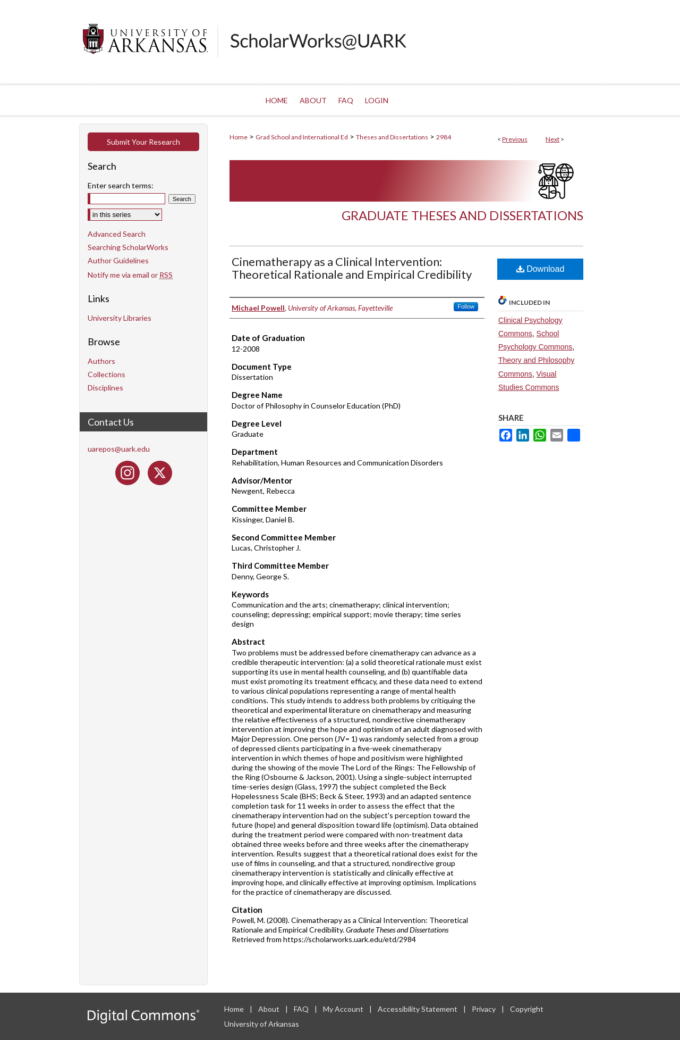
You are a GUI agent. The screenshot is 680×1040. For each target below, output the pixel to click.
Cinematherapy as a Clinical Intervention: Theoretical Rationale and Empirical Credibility (352, 267)
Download (540, 268)
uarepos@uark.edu (119, 448)
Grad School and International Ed (302, 137)
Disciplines (105, 387)
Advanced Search (117, 233)
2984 (443, 137)
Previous (515, 139)
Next (552, 139)
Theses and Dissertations (392, 137)
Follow (465, 306)
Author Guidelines (118, 260)
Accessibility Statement (418, 1008)
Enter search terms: (121, 185)
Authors (101, 360)
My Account (344, 1008)
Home (239, 137)
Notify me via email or (130, 274)
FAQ (302, 1008)
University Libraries (119, 317)
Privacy (484, 1008)
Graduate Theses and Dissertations (462, 215)
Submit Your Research (143, 141)
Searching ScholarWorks (128, 247)
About (269, 1008)
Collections (106, 374)
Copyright (526, 1008)
